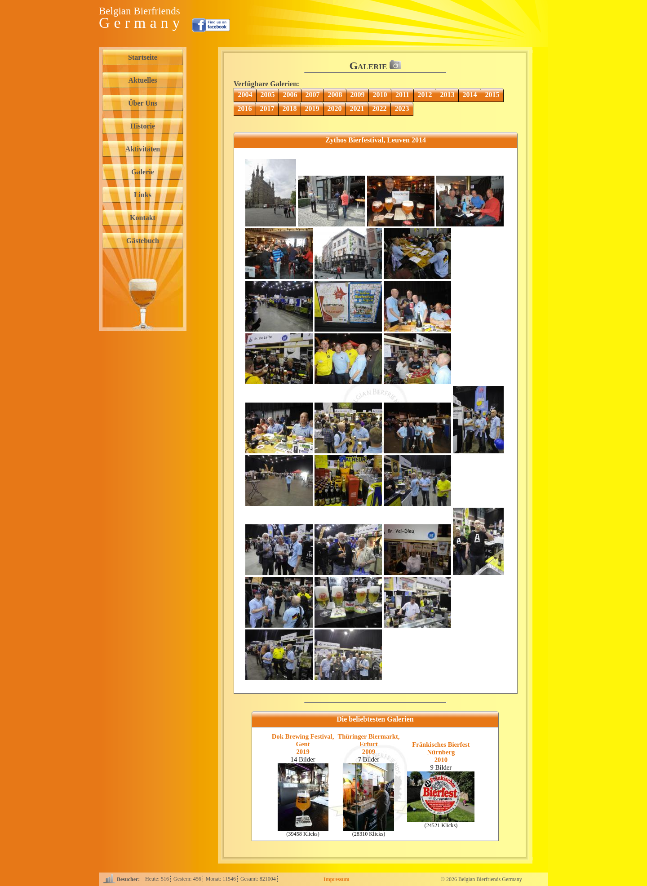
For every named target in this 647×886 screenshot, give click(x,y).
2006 (290, 94)
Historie (142, 126)
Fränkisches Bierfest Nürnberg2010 (441, 752)
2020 (335, 108)
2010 (380, 94)
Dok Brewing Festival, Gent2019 (303, 744)
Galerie (142, 172)
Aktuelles (143, 80)
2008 (335, 94)
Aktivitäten (142, 149)
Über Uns (142, 103)
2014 (470, 94)
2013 (447, 94)
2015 (492, 94)
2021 (357, 108)
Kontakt (142, 218)
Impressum (337, 879)
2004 (245, 94)
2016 (245, 108)
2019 (312, 108)
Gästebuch (142, 240)
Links (142, 195)
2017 (267, 108)
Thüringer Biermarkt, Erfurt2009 (368, 744)
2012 (425, 94)
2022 (379, 108)
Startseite (142, 57)
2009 (357, 94)
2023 (402, 108)
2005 (268, 94)
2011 (402, 94)
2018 (290, 108)
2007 (313, 94)
